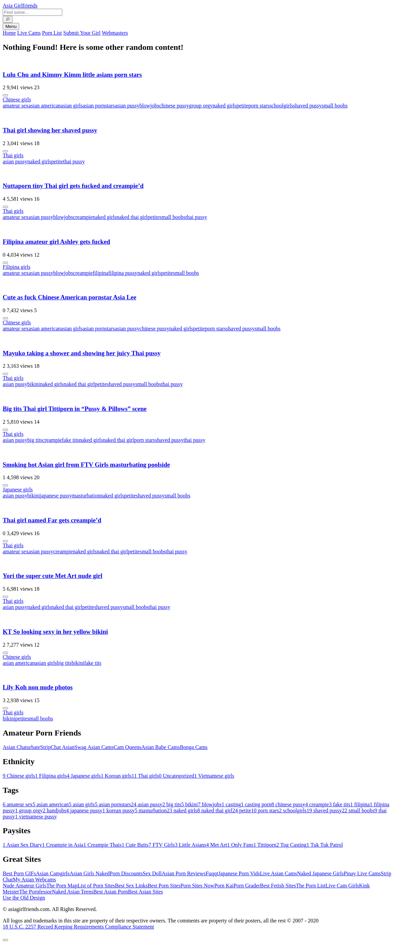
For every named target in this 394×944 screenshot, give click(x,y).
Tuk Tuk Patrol (325, 845)
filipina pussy (123, 273)
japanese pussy (56, 495)
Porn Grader (247, 885)
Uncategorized (176, 776)
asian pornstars (99, 105)
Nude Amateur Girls (24, 885)
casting (231, 804)
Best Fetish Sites (278, 885)
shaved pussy (307, 105)
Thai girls (13, 155)
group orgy (201, 105)
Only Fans (240, 845)
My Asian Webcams (34, 879)
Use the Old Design (24, 898)
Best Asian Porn (110, 891)
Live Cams (29, 33)
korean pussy (118, 810)
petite (243, 105)
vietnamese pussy (36, 816)
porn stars (259, 105)
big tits (34, 440)
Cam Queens (127, 747)
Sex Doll (152, 873)
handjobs (54, 810)
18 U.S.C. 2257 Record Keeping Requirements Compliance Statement (78, 927)
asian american (45, 105)
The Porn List (311, 885)
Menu (10, 26)
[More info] (5, 95)
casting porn (256, 804)
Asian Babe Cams (160, 747)
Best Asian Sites (145, 891)
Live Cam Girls (342, 885)
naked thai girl (131, 217)
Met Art (216, 845)
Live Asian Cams (278, 873)
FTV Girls (161, 845)
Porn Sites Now (197, 885)
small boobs (335, 105)
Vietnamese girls (214, 776)
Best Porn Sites (164, 885)
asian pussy (127, 105)
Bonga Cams (194, 747)
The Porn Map (61, 885)
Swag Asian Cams (93, 747)
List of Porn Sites (96, 885)
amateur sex (16, 105)
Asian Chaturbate (21, 747)
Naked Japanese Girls (320, 873)
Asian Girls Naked (90, 873)
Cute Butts (134, 845)
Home (9, 33)
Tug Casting (291, 845)
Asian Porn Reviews (184, 873)
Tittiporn (264, 845)
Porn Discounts (126, 873)
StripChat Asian (57, 747)
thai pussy (74, 161)
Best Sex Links (131, 885)
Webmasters (115, 33)
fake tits (70, 440)
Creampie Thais (102, 845)
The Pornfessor (35, 891)
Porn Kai (224, 885)
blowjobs (149, 105)
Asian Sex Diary (22, 845)
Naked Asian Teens (72, 891)
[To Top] (5, 940)
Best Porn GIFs (19, 873)
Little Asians (190, 845)
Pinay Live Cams (362, 873)
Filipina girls (16, 267)
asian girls (71, 105)
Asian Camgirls (53, 873)
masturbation (86, 495)
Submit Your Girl (82, 33)
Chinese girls (17, 99)
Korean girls (116, 776)
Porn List (52, 33)
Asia (20, 5)
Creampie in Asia (62, 845)
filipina (100, 273)
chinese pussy (174, 105)
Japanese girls (18, 489)
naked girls (225, 105)
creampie (83, 217)
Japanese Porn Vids (239, 873)
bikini (33, 384)
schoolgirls (281, 105)
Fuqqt (212, 873)
